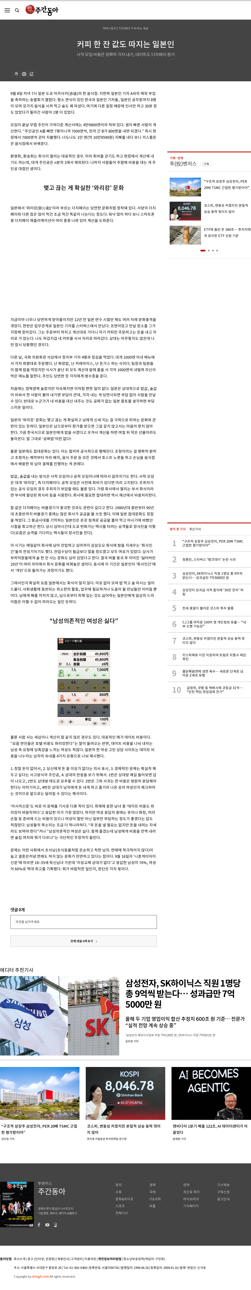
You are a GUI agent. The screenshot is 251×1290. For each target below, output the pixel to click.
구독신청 (223, 1192)
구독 (206, 164)
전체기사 (121, 1213)
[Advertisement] (39, 269)
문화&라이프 (124, 1199)
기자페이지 (191, 1206)
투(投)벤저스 (183, 164)
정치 (118, 1185)
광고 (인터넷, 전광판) (41, 1259)
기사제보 (223, 1185)
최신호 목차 (191, 1192)
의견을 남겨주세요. (27, 922)
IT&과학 (155, 1199)
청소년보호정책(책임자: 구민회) (144, 1259)
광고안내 (223, 1199)
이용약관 (90, 1259)
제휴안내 (63, 1259)
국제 (152, 1192)
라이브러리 (191, 1199)
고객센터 (77, 1259)
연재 (186, 1185)
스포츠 (120, 1206)
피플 (152, 1206)
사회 (118, 1192)
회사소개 (20, 1259)
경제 (152, 1185)
